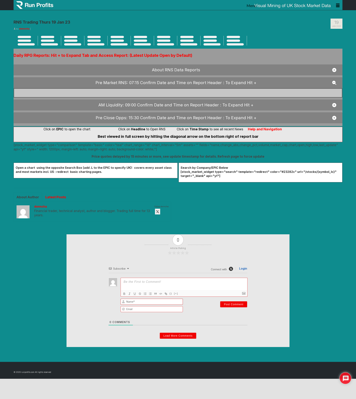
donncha (24, 28)
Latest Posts (55, 197)
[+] (176, 293)
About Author (28, 197)
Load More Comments (178, 335)
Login (242, 268)
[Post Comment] (233, 304)
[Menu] (293, 5)
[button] (178, 69)
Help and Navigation (265, 129)
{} (170, 293)
